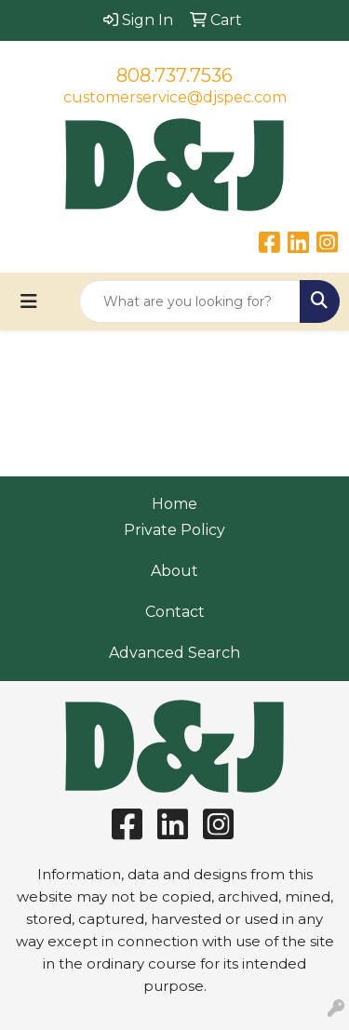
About (174, 571)
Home (174, 504)
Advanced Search (174, 653)
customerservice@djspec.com (175, 97)
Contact (175, 612)
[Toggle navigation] (28, 301)
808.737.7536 (174, 75)
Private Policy (174, 530)
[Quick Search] (190, 301)
